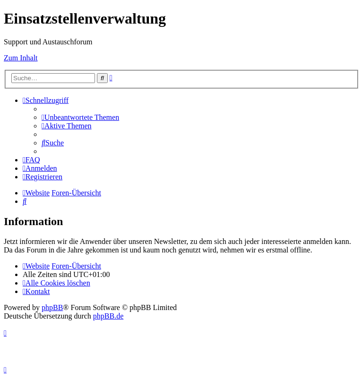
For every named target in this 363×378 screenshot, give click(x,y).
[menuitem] (80, 117)
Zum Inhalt (21, 58)
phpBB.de (108, 316)
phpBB (52, 307)
